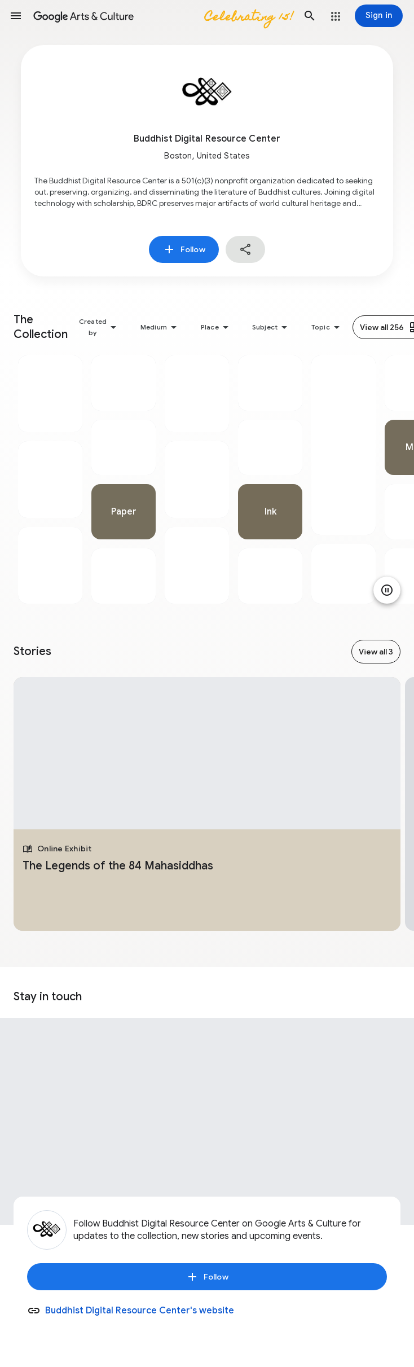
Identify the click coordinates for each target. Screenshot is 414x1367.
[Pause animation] (386, 590)
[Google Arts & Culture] (163, 16)
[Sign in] (379, 16)
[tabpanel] (50, 479)
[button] (15, 15)
